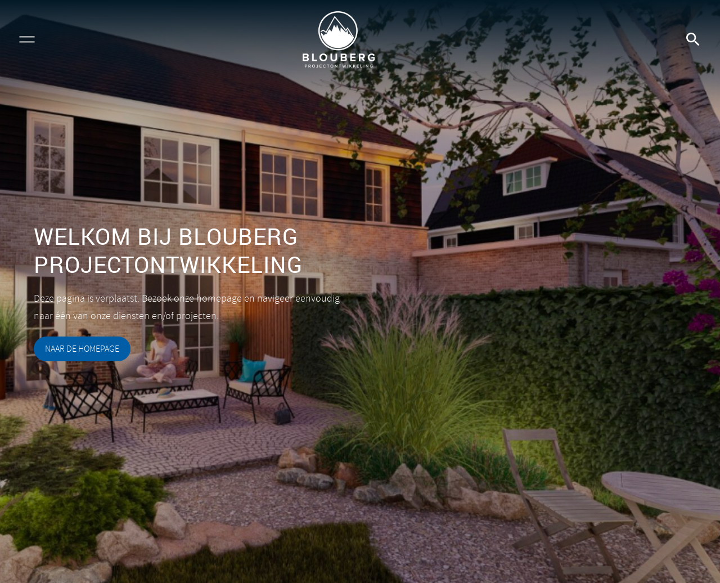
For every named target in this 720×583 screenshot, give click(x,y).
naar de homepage (82, 349)
